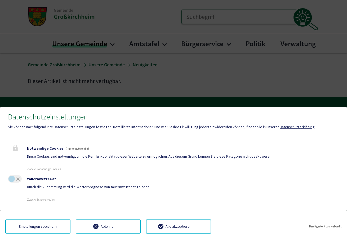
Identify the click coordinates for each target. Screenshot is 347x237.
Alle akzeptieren (179, 226)
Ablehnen (108, 226)
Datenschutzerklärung (297, 126)
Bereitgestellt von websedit (325, 226)
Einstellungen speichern (38, 226)
